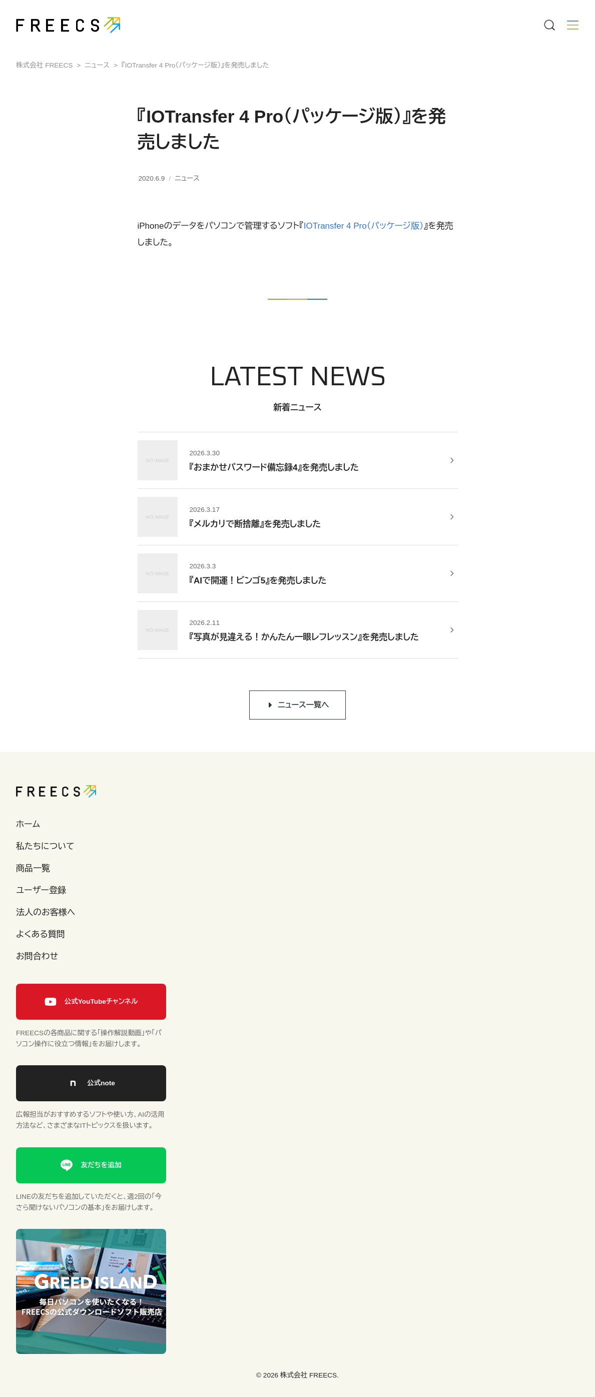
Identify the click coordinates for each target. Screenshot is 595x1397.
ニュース (187, 178)
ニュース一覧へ (303, 705)
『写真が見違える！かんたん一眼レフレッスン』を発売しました (304, 637)
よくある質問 (40, 934)
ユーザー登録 (41, 890)
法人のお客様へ (45, 912)
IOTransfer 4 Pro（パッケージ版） (364, 226)
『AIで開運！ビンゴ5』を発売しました (258, 580)
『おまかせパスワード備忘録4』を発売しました (274, 467)
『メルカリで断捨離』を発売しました (255, 524)
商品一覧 (33, 868)
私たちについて (45, 846)
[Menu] (549, 25)
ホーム (28, 824)
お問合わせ (37, 956)
